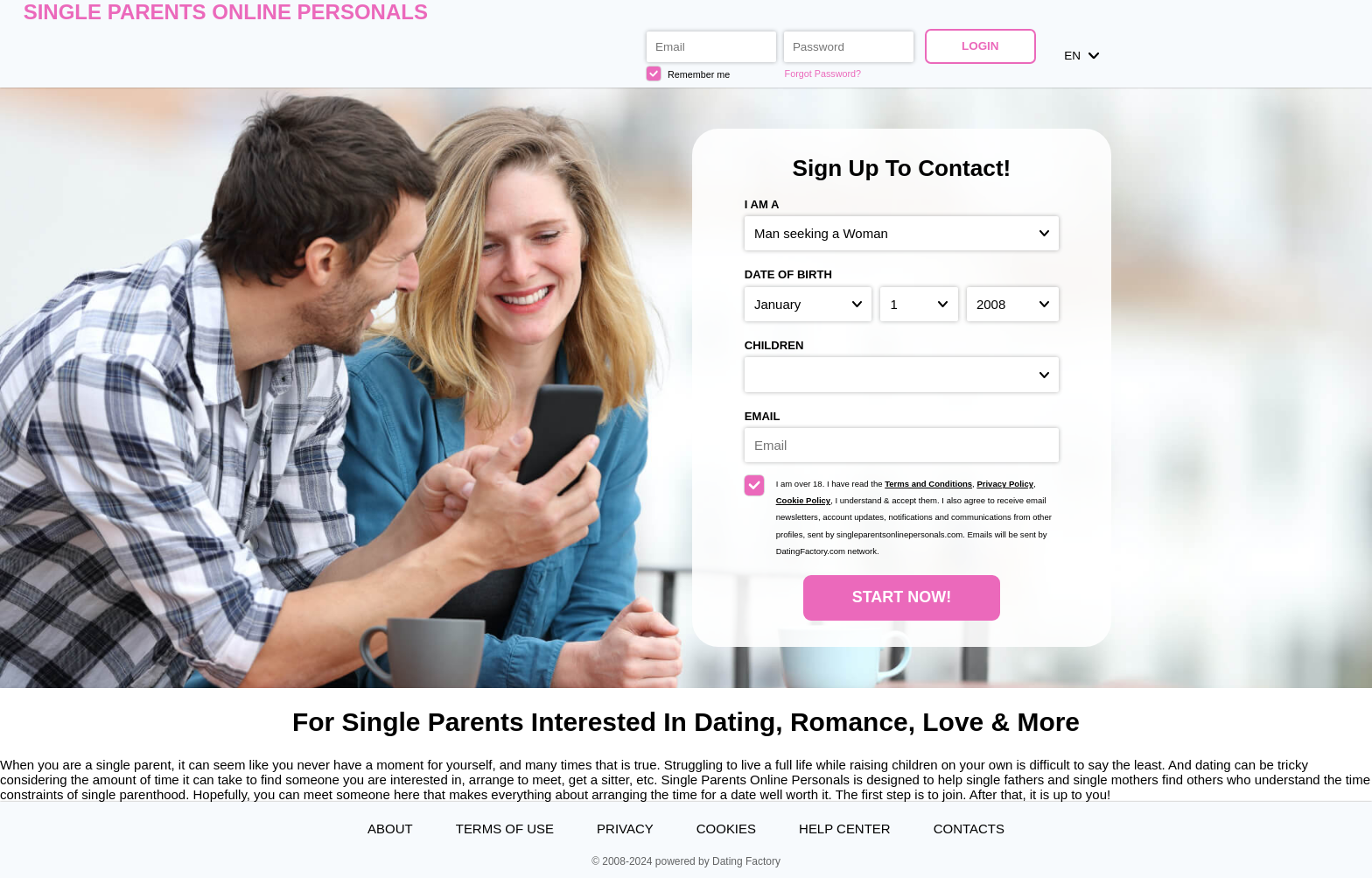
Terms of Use (505, 828)
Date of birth (788, 274)
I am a (762, 204)
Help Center (845, 828)
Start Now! (901, 597)
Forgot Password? (823, 73)
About (390, 828)
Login (980, 46)
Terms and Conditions (928, 483)
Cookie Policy (803, 500)
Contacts (969, 828)
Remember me (688, 74)
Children (774, 345)
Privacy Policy (1004, 483)
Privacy (625, 828)
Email (762, 416)
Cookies (726, 828)
